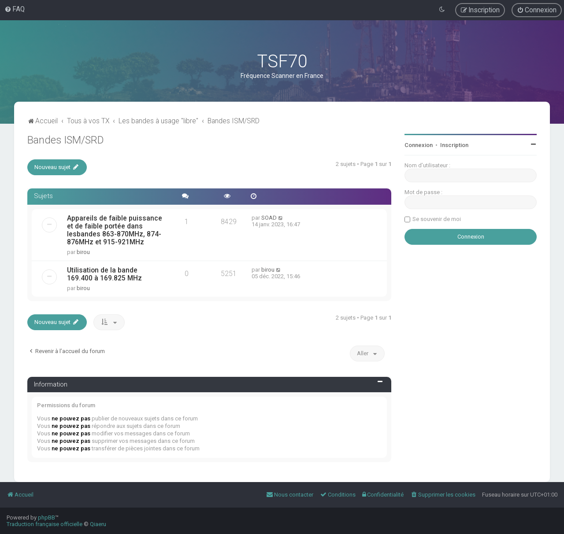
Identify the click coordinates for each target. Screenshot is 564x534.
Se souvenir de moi (436, 219)
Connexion (418, 145)
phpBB (46, 517)
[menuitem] (14, 9)
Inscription (454, 145)
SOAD (269, 217)
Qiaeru (98, 524)
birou (83, 252)
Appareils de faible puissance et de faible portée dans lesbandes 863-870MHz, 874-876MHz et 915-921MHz (114, 230)
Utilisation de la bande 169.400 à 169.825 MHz (104, 274)
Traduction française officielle (44, 524)
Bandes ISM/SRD (65, 140)
